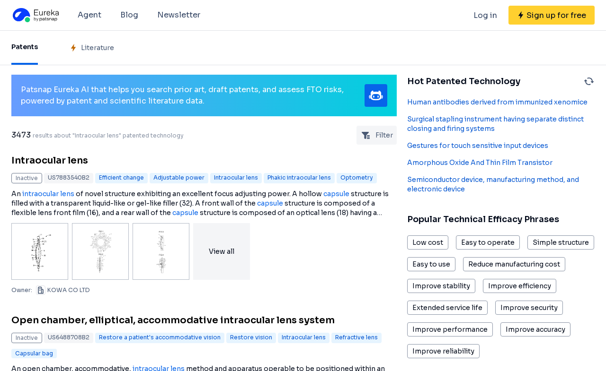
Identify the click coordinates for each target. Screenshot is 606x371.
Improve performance (450, 329)
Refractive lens (356, 337)
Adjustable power (179, 177)
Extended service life (447, 307)
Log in (485, 15)
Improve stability (441, 286)
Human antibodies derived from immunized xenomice (497, 102)
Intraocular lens (49, 160)
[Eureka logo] (35, 15)
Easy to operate (488, 242)
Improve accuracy (535, 329)
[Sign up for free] (551, 15)
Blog (129, 15)
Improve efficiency (519, 286)
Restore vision (251, 337)
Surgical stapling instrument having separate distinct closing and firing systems (495, 124)
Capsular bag (34, 353)
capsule (336, 194)
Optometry (356, 177)
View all (221, 251)
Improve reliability (443, 351)
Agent (89, 15)
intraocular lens (48, 194)
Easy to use (431, 264)
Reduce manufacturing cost (514, 264)
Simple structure (561, 242)
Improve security (529, 307)
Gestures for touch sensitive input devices (477, 145)
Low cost (427, 242)
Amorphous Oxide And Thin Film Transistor (480, 162)
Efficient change (121, 177)
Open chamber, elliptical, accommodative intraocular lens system (173, 320)
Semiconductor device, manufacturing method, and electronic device (493, 184)
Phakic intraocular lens (299, 177)
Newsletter (178, 15)
